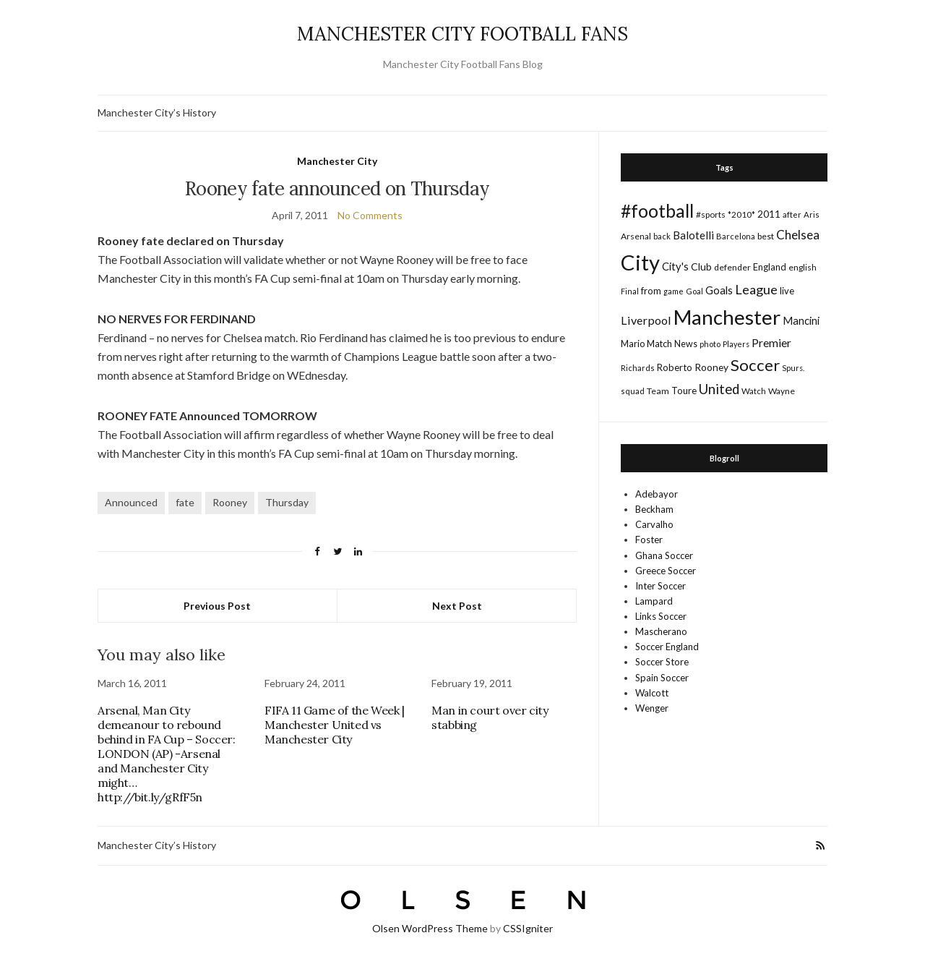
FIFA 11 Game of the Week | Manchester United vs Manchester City (334, 724)
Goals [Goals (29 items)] (719, 290)
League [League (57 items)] (756, 289)
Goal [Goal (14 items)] (694, 291)
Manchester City (337, 161)
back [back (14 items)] (662, 236)
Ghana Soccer (664, 555)
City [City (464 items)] (640, 262)
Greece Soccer (665, 570)
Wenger (651, 708)
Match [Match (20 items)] (659, 343)
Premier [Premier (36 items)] (771, 342)
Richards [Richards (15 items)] (638, 367)
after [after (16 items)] (792, 214)
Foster (649, 539)
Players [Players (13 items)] (736, 344)
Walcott (651, 693)
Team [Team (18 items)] (658, 390)
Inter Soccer (660, 586)
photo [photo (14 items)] (710, 344)
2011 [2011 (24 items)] (768, 214)
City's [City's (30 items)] (675, 266)
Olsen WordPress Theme (430, 928)
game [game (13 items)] (673, 291)
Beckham (654, 509)
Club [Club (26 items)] (701, 266)
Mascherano (661, 631)
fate (185, 502)
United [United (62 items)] (719, 389)
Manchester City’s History (157, 112)
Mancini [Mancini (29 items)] (801, 320)
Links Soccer (661, 616)
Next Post (457, 606)
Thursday (287, 502)
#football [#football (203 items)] (657, 210)
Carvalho (654, 524)
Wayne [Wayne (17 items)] (781, 390)
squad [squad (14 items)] (633, 391)
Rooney (229, 502)
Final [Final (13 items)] (630, 291)
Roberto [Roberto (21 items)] (674, 367)
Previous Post (217, 606)
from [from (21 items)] (651, 291)
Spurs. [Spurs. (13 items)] (793, 367)
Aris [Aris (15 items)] (811, 214)
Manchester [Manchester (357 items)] (727, 317)
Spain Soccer (662, 677)
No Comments (370, 215)
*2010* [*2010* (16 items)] (741, 214)
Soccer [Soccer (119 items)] (755, 365)
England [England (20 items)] (769, 267)
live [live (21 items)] (787, 291)
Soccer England (667, 646)
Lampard (654, 601)
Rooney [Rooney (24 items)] (711, 367)
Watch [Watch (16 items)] (753, 391)
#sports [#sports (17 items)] (711, 214)
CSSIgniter (528, 928)
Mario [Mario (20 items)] (633, 343)
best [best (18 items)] (765, 236)
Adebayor (656, 494)
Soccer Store (662, 662)
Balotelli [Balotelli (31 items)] (693, 235)
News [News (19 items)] (685, 343)
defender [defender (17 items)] (732, 267)
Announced (131, 502)
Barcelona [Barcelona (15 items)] (735, 236)
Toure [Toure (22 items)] (684, 390)
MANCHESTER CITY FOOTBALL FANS (462, 34)
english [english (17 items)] (802, 267)
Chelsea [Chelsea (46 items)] (797, 234)
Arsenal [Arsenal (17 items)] (636, 236)
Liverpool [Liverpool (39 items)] (646, 320)
